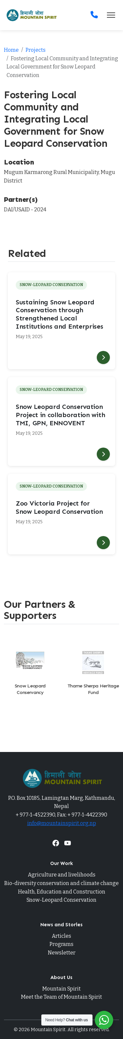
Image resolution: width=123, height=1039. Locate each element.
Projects (36, 50)
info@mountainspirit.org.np (61, 823)
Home (11, 50)
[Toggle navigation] (111, 15)
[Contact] (94, 15)
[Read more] (103, 357)
